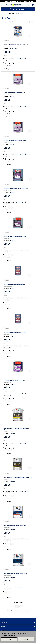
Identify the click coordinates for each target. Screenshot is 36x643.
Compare (7, 69)
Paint (25, 13)
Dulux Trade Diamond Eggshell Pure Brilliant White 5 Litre (18, 477)
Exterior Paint (13, 48)
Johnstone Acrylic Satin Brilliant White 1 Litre (14, 92)
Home (11, 13)
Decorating (18, 13)
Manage (9, 639)
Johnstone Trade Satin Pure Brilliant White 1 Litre (16, 188)
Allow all (26, 639)
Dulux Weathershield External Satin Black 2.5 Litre (16, 44)
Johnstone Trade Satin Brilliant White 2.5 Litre (15, 236)
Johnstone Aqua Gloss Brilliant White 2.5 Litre (15, 332)
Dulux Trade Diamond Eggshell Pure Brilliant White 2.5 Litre (17, 428)
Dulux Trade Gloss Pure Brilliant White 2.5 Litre (15, 573)
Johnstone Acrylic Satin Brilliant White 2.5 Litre (15, 140)
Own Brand (6, 40)
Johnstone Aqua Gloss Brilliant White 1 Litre (14, 284)
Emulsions (12, 96)
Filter (32, 22)
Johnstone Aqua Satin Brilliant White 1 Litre (14, 380)
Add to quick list (8, 65)
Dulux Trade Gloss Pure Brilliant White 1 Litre (15, 525)
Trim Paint (12, 433)
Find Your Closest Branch (19, 9)
